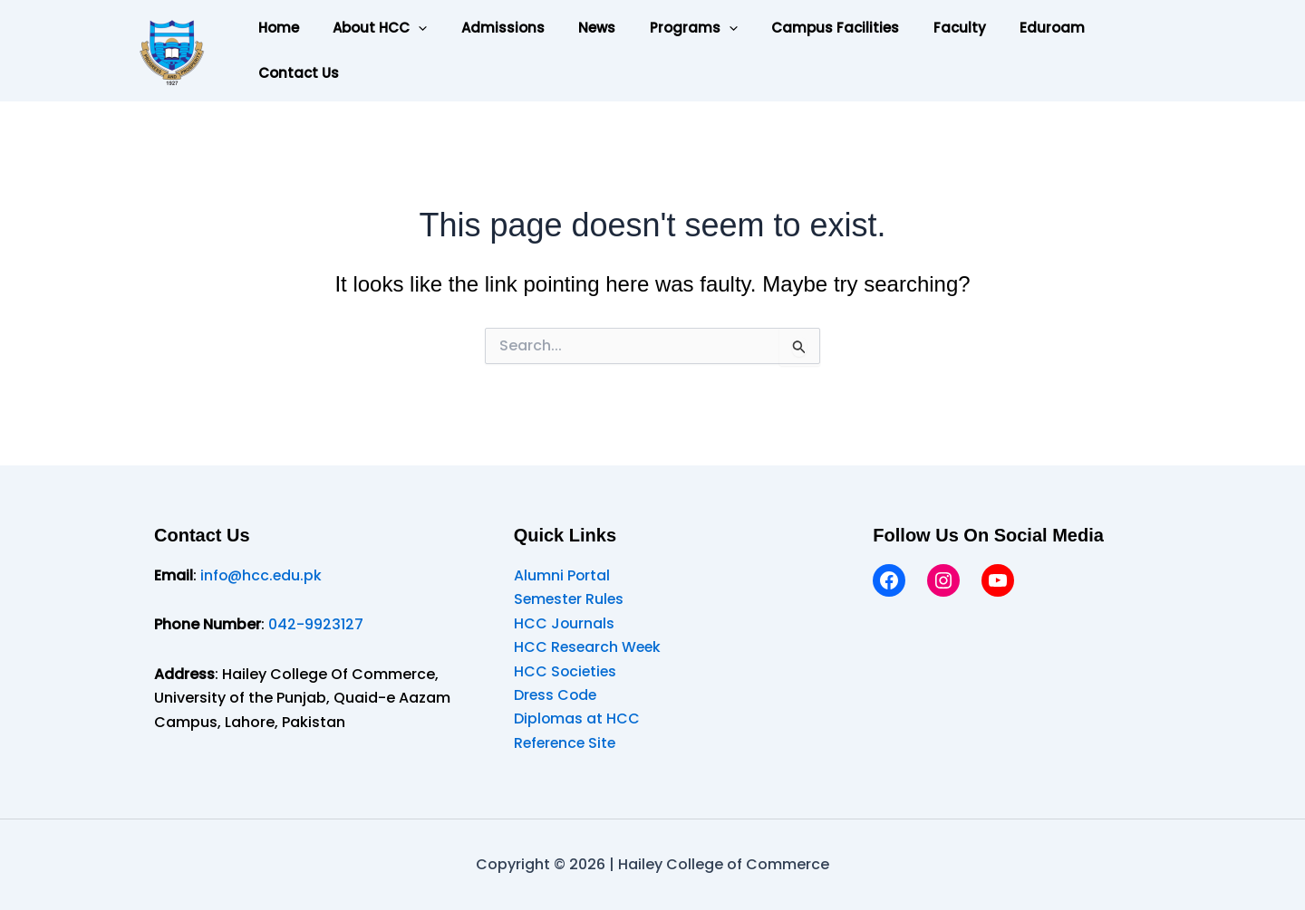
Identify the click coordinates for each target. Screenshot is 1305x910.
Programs (663, 28)
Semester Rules (570, 599)
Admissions (485, 27)
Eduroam (1001, 27)
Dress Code (556, 695)
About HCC (370, 28)
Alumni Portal (562, 575)
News (573, 27)
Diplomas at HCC (577, 718)
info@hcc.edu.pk (262, 575)
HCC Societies (566, 671)
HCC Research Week (589, 647)
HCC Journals (564, 623)
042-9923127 (315, 624)
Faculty (915, 27)
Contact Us (295, 72)
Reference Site (567, 743)
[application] (408, 28)
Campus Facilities (798, 27)
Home (275, 27)
